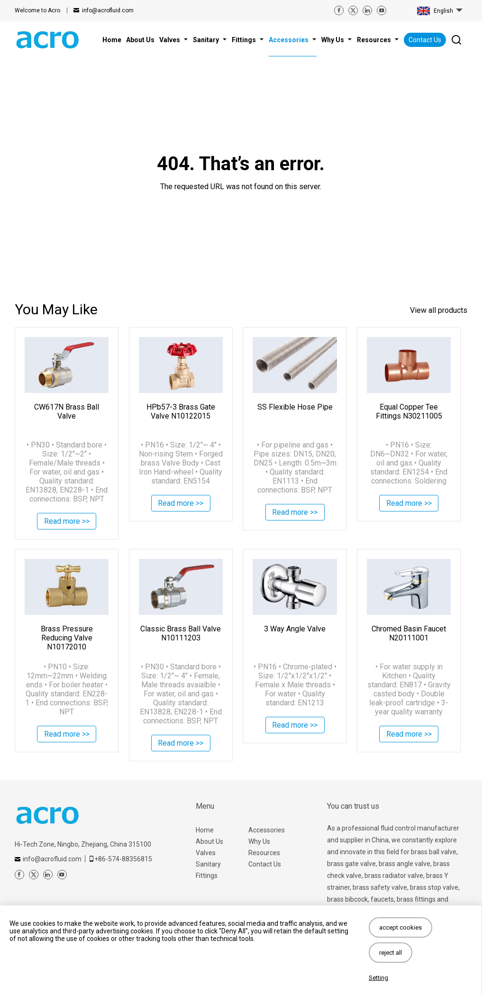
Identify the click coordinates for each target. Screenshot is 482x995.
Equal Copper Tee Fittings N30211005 (409, 411)
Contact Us (425, 40)
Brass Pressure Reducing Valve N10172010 (67, 637)
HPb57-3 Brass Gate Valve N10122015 (180, 411)
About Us (209, 841)
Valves (206, 853)
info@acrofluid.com (108, 10)
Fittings (207, 875)
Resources (264, 853)
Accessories (266, 830)
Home (205, 830)
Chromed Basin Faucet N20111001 (409, 633)
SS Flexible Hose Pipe (295, 406)
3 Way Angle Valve (295, 628)
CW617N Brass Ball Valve (66, 411)
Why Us (259, 841)
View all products (438, 310)
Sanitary (208, 864)
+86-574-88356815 (123, 859)
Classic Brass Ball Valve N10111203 (180, 633)
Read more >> (67, 522)
